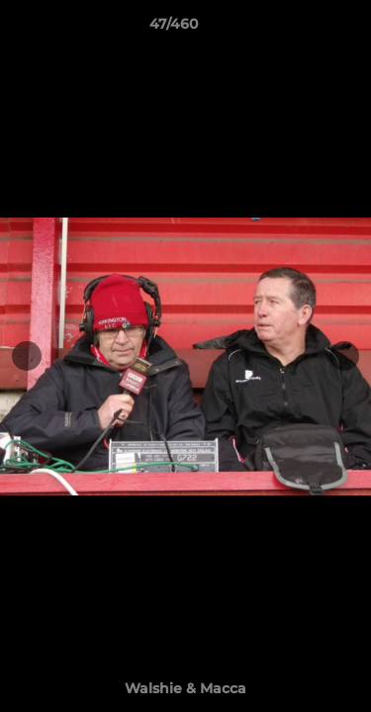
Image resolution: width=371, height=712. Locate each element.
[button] (300, 29)
